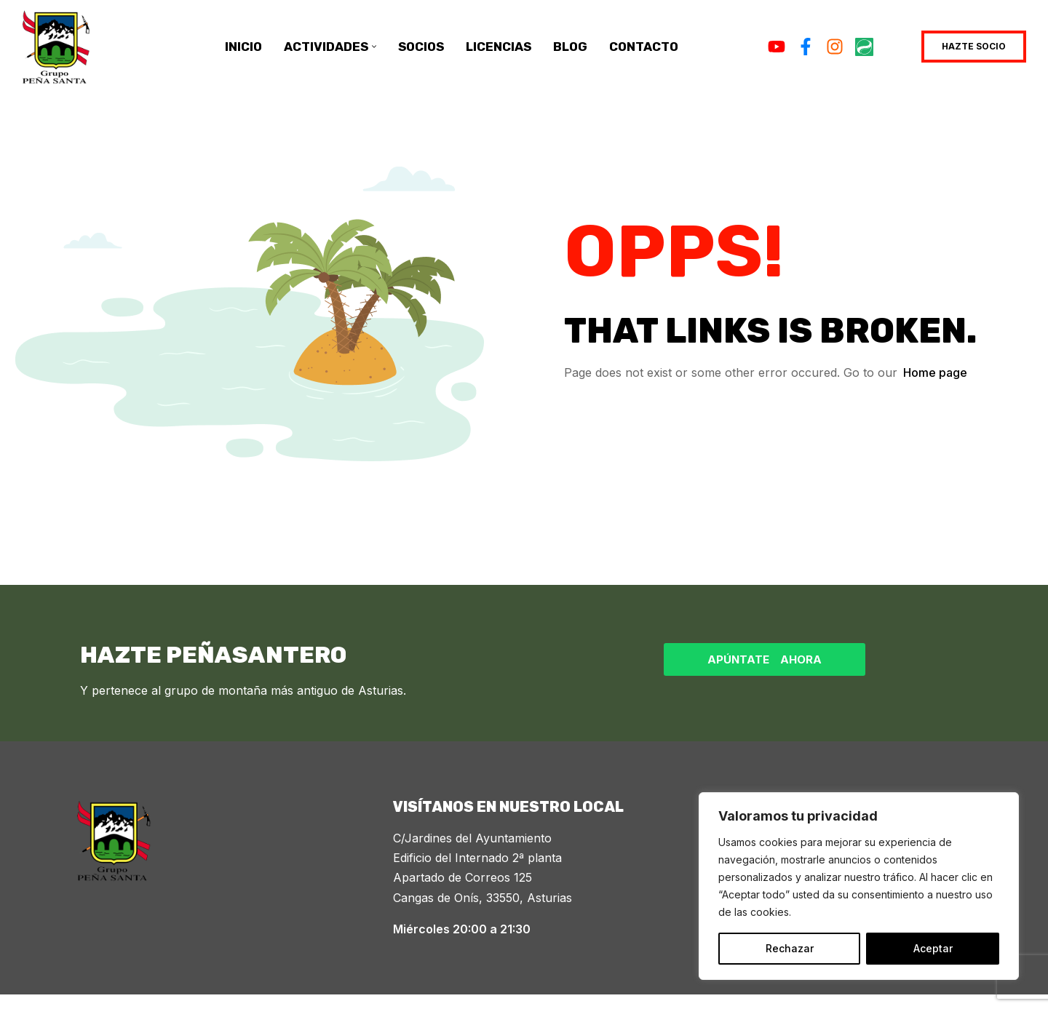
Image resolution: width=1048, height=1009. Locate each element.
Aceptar (933, 948)
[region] (859, 886)
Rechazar (790, 948)
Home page (935, 372)
